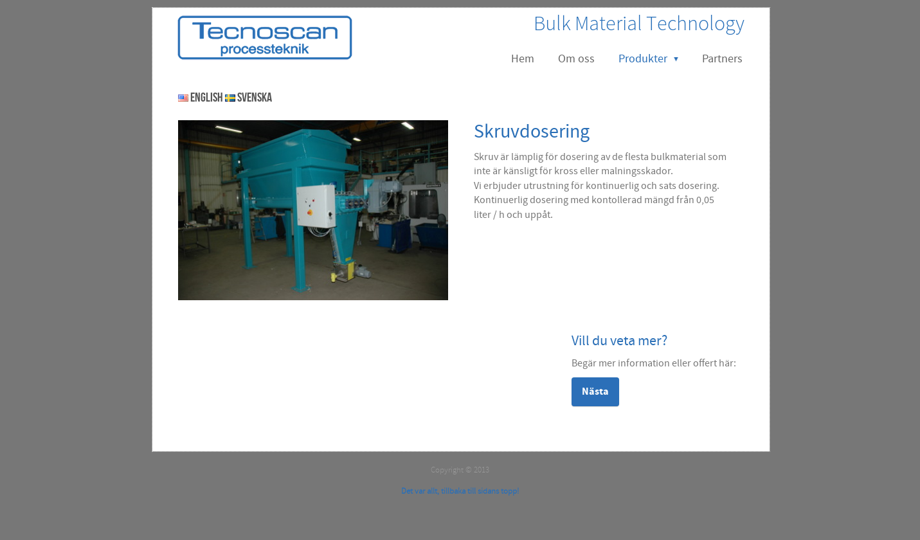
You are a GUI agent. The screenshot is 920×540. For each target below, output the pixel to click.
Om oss (576, 58)
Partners (722, 58)
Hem (522, 58)
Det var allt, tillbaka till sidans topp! (460, 491)
